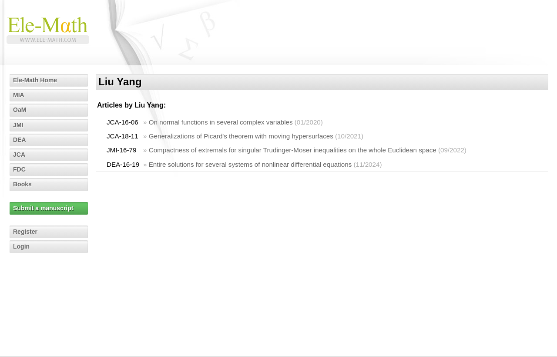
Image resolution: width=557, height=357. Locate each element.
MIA (18, 94)
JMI (18, 124)
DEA (19, 139)
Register (25, 231)
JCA (19, 154)
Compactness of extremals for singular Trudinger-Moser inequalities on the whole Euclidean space (292, 150)
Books (22, 184)
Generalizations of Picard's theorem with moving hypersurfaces (241, 136)
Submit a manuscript (43, 208)
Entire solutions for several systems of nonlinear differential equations (250, 164)
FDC (19, 169)
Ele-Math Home (35, 80)
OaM (19, 109)
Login (21, 246)
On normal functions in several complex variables (221, 122)
